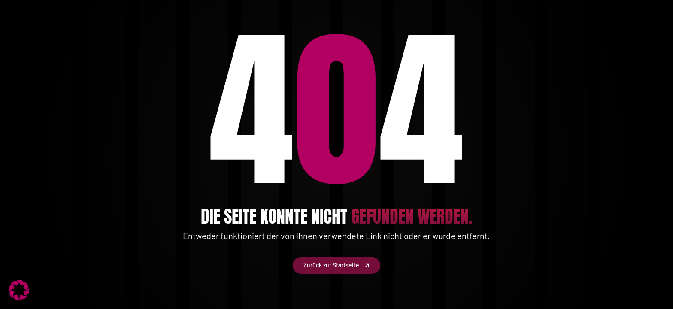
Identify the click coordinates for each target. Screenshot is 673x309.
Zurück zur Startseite (336, 265)
